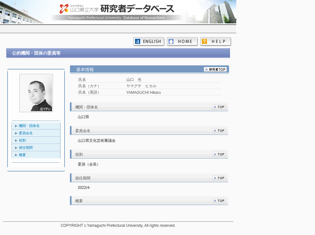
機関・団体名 (29, 126)
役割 (22, 140)
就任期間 (26, 147)
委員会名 (26, 133)
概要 (22, 155)
